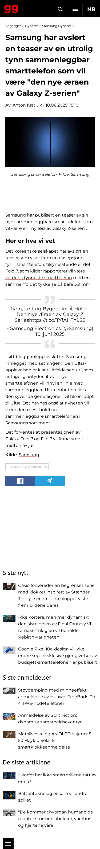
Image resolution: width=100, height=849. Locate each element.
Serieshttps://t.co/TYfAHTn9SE (50, 320)
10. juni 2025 (50, 334)
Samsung (29, 454)
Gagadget (11, 8)
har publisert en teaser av (54, 215)
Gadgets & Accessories (29, 467)
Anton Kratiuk (27, 105)
